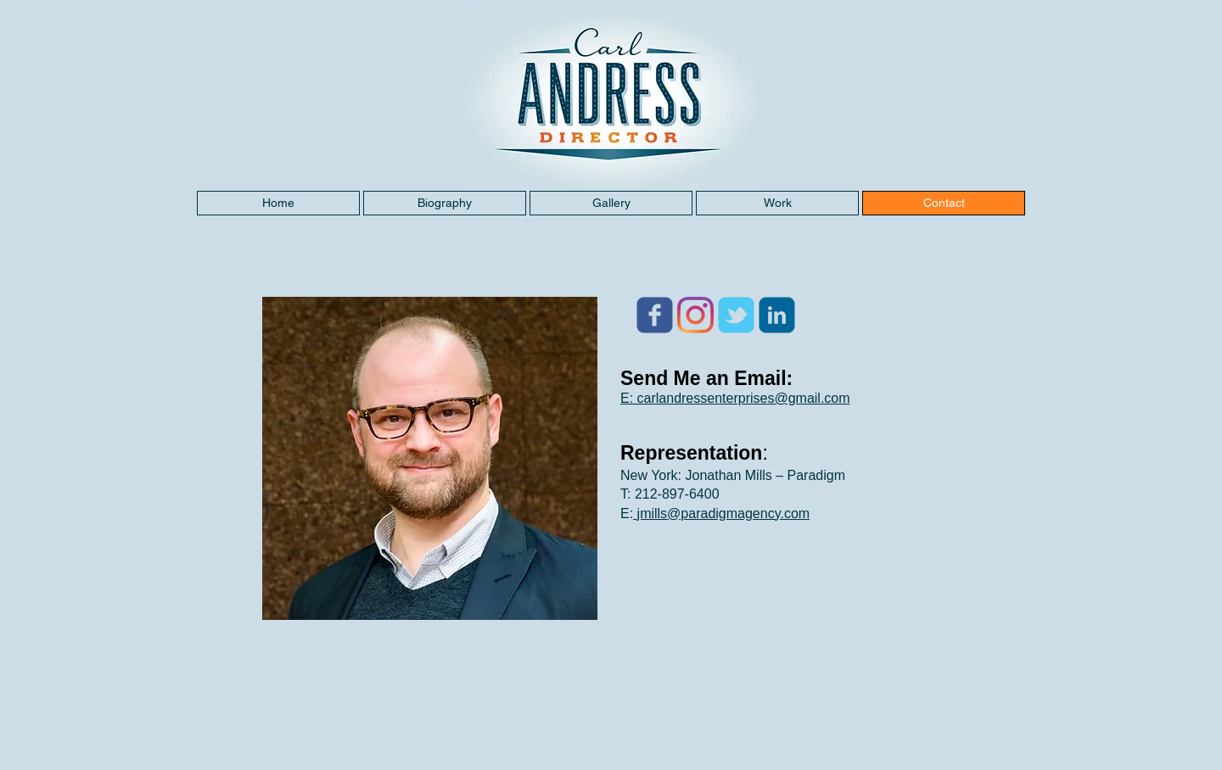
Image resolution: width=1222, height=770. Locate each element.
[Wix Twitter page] (736, 315)
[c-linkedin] (777, 315)
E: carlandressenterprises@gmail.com (735, 398)
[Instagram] (695, 315)
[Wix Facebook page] (654, 315)
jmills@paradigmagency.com (721, 513)
